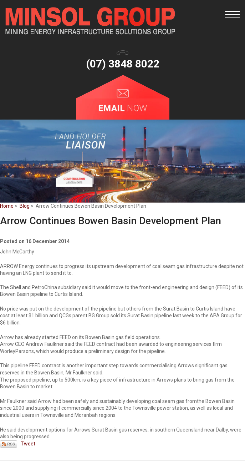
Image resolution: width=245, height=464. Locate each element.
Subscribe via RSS (8, 444)
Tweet (28, 444)
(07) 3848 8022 (122, 63)
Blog (25, 206)
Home (7, 206)
